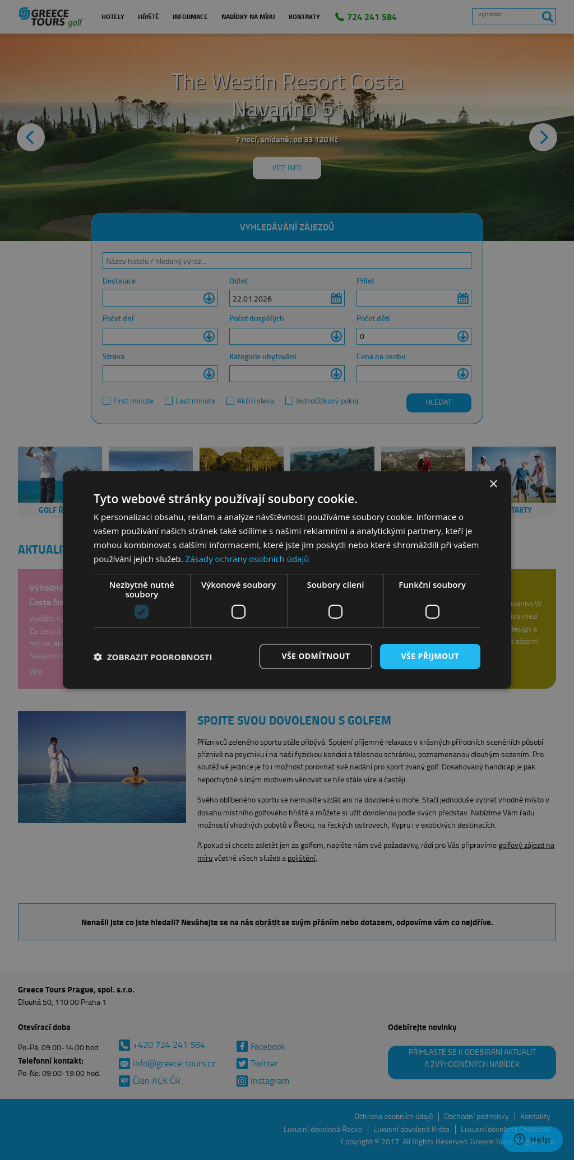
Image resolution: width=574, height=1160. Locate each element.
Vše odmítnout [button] (315, 656)
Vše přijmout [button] (430, 656)
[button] (153, 657)
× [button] (493, 484)
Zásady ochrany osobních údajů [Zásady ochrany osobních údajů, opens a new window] (247, 558)
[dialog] (287, 580)
